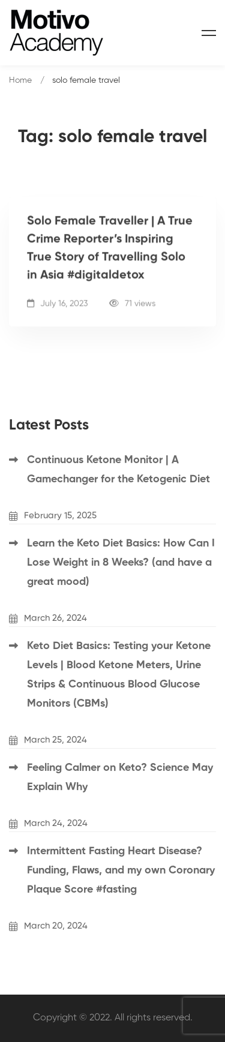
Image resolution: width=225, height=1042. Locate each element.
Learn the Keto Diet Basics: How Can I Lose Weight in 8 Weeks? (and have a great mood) (121, 562)
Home (20, 80)
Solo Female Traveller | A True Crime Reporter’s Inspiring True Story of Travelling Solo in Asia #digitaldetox (110, 249)
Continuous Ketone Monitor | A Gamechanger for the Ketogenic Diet (118, 470)
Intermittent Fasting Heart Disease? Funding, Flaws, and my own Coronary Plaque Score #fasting (121, 870)
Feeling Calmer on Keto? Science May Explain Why (120, 777)
